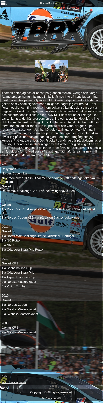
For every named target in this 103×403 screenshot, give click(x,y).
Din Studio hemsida (51, 398)
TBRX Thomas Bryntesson (14, 382)
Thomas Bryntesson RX (51, 3)
